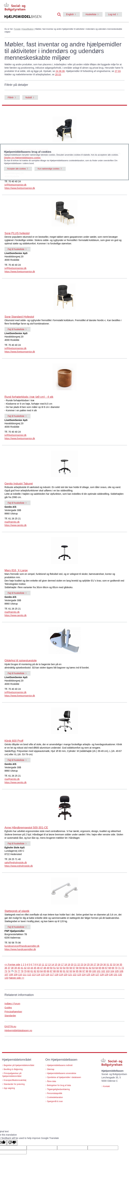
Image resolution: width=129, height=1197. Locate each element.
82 (35, 971)
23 (81, 964)
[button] (60, 14)
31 (107, 964)
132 (120, 974)
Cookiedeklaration (55, 1097)
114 (38, 974)
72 (122, 968)
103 (108, 971)
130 (111, 974)
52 (57, 968)
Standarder (10, 1015)
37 (9, 968)
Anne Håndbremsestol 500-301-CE (26, 827)
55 (67, 968)
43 (28, 968)
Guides (8, 1007)
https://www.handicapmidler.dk (20, 949)
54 (64, 968)
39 (15, 968)
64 (96, 968)
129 (106, 974)
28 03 (58, 74)
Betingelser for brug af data (59, 1085)
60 (83, 968)
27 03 (117, 71)
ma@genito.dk (12, 522)
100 (94, 971)
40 (19, 968)
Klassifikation (28, 29)
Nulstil (29, 97)
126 (93, 974)
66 (103, 968)
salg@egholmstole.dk (15, 862)
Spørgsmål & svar (55, 1101)
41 (22, 968)
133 (6, 978)
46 (38, 968)
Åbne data (51, 1081)
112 (29, 974)
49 (48, 968)
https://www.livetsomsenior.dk (19, 188)
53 (61, 968)
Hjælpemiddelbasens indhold (59, 1065)
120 (65, 974)
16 (59, 964)
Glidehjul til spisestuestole (20, 660)
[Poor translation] (12, 1143)
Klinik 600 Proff (13, 740)
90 (61, 971)
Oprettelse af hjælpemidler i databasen (64, 1077)
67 (106, 968)
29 (101, 964)
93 (70, 971)
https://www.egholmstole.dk (18, 866)
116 (47, 974)
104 (112, 971)
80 (28, 971)
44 (31, 968)
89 (57, 971)
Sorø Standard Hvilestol (19, 316)
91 (64, 971)
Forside (17, 29)
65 (100, 968)
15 (56, 964)
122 (74, 974)
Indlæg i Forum (12, 1003)
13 (49, 964)
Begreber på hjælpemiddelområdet (19, 1065)
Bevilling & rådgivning (13, 1069)
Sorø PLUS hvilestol (17, 233)
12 (46, 964)
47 (41, 968)
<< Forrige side (12, 964)
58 (77, 968)
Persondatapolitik (54, 1093)
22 (78, 964)
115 (43, 974)
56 (70, 968)
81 (31, 971)
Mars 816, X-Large (16, 570)
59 (80, 968)
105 (117, 971)
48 (45, 968)
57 (74, 968)
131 (115, 974)
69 (113, 968)
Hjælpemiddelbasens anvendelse (61, 1073)
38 (12, 968)
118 (56, 974)
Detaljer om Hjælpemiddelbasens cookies (22, 158)
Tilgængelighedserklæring (58, 1089)
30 (104, 964)
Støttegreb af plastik (16, 911)
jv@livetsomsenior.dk (15, 184)
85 (45, 971)
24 (85, 964)
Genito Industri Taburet (18, 483)
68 (109, 968)
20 (72, 964)
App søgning (9, 1088)
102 (103, 971)
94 (74, 971)
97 (83, 971)
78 (22, 971)
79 (25, 971)
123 (79, 974)
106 (121, 971)
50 (51, 968)
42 (25, 968)
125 (88, 974)
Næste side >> (16, 978)
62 (90, 968)
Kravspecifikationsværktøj (15, 1080)
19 (69, 964)
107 (6, 974)
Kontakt (106, 1086)
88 (54, 971)
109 (16, 974)
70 (116, 968)
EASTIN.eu (10, 1026)
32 (111, 964)
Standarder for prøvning (14, 1084)
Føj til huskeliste (16, 249)
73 (5, 971)
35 (121, 964)
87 (51, 971)
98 (87, 971)
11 (43, 964)
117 (52, 974)
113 (34, 974)
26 (91, 964)
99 (90, 971)
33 (114, 964)
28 (98, 964)
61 (87, 968)
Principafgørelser (13, 1011)
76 (15, 971)
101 (98, 971)
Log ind (112, 14)
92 (67, 971)
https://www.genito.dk (15, 525)
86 (48, 971)
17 (62, 964)
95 (77, 971)
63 (93, 968)
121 (70, 974)
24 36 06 (60, 71)
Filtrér (11, 97)
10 (39, 964)
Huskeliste (91, 14)
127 (97, 974)
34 (117, 964)
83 (38, 971)
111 (24, 974)
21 (75, 964)
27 (95, 964)
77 (19, 971)
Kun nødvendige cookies (48, 169)
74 (9, 971)
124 (84, 974)
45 (35, 968)
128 (102, 974)
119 (61, 974)
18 (65, 964)
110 (20, 974)
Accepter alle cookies (16, 169)
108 (11, 974)
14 (52, 964)
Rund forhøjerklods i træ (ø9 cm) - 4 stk (28, 396)
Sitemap (50, 1069)
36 (5, 968)
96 (80, 971)
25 (88, 964)
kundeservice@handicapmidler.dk (22, 946)
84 (41, 971)
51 (54, 968)
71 (119, 968)
